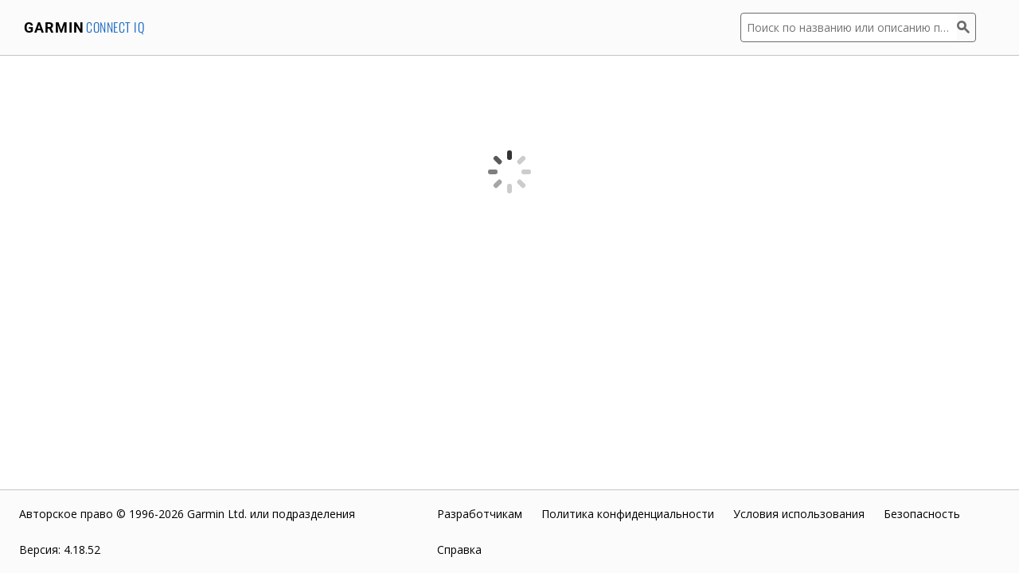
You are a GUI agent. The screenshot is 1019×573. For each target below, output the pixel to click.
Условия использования (799, 513)
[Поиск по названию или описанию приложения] (848, 27)
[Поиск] (966, 27)
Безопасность (922, 513)
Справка (459, 549)
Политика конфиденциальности (627, 513)
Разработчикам (479, 513)
